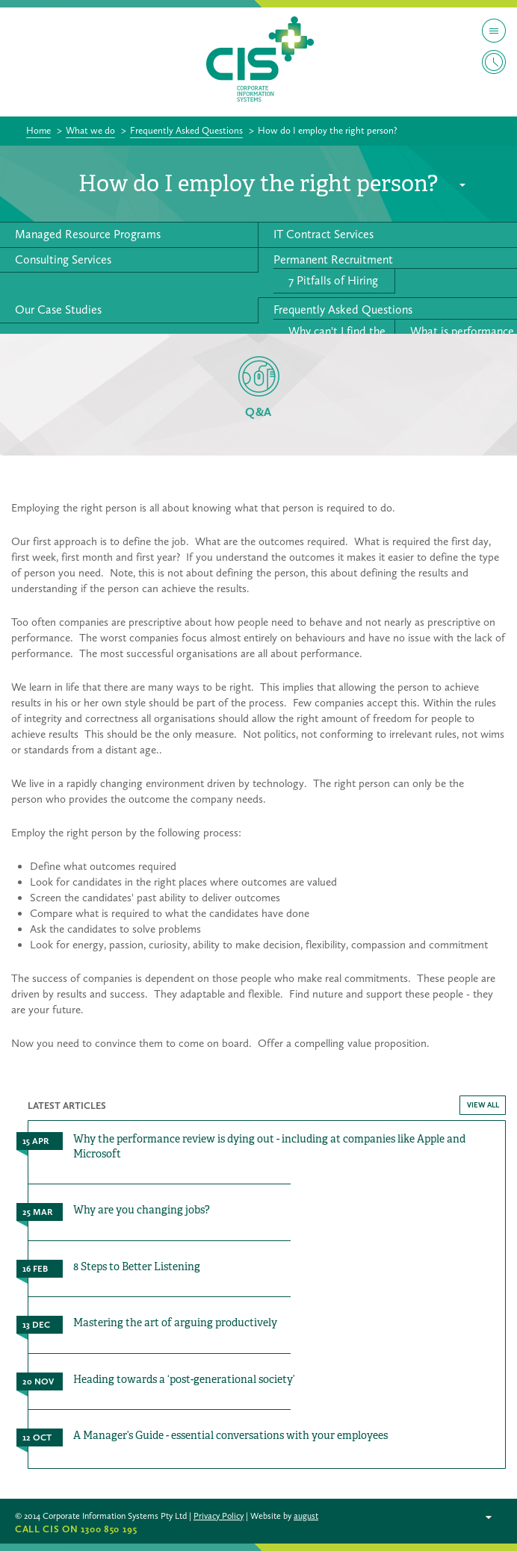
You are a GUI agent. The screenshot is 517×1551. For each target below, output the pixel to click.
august (306, 1516)
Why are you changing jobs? (141, 1209)
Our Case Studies (58, 309)
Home (38, 130)
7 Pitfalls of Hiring (333, 280)
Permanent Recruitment (333, 259)
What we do (90, 130)
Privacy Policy (219, 1516)
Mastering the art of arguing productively (175, 1322)
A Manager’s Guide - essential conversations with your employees (230, 1435)
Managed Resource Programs (88, 234)
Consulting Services (63, 259)
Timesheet (494, 62)
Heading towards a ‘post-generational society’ (184, 1379)
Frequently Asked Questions (186, 130)
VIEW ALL (483, 1105)
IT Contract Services (323, 234)
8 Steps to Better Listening (136, 1266)
